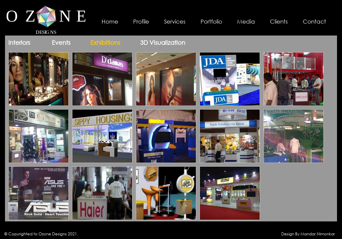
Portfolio (211, 21)
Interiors (19, 42)
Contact (314, 21)
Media (246, 21)
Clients (279, 21)
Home (110, 21)
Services (175, 21)
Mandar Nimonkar (317, 233)
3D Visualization (162, 42)
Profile (141, 21)
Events (61, 42)
